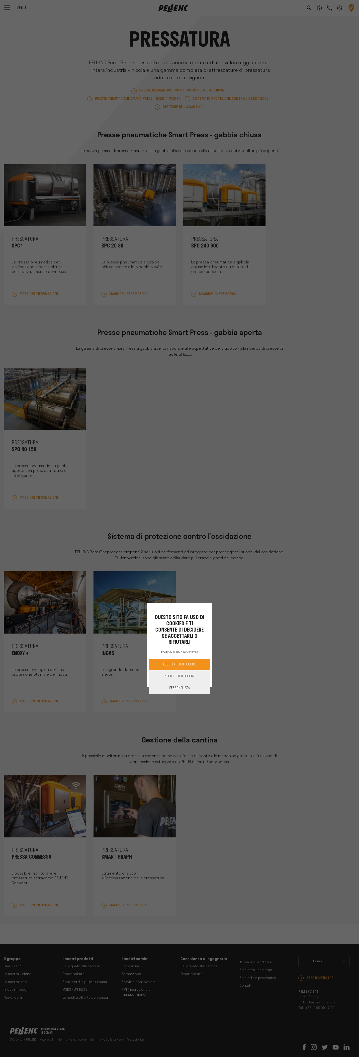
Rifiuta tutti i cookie (179, 676)
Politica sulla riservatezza (179, 652)
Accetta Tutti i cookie (179, 664)
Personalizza (179, 688)
